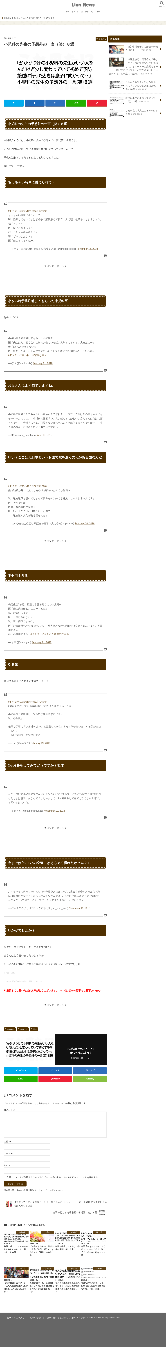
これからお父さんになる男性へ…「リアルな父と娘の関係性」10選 (132, 84)
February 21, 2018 (43, 363)
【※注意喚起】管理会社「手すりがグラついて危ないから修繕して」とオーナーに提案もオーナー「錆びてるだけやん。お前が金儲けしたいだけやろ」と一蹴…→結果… (133, 65)
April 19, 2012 (44, 435)
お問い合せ (33, 1317)
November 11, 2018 (79, 908)
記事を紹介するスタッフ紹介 (56, 1317)
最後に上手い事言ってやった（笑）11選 (132, 98)
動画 (67, 12)
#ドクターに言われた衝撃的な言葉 (27, 210)
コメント (9, 1109)
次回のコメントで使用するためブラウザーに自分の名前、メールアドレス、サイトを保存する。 (53, 1177)
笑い (92, 12)
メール (8, 1153)
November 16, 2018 (87, 248)
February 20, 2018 (85, 523)
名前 (7, 1141)
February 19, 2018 (40, 743)
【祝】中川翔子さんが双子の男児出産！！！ (133, 49)
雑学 (86, 12)
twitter (13, 973)
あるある (11, 1029)
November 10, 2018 (54, 810)
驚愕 (98, 12)
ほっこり (75, 12)
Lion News (83, 5)
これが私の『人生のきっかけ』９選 (133, 111)
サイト (7, 1165)
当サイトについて (15, 1317)
